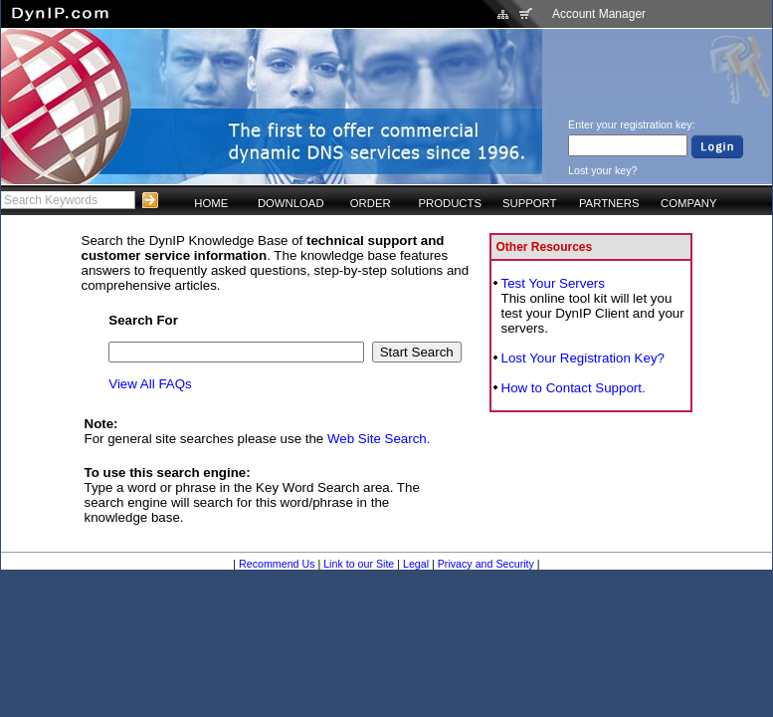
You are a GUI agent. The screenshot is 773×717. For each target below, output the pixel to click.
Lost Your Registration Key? (583, 358)
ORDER (370, 203)
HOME (211, 203)
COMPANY (688, 203)
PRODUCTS (450, 203)
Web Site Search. (378, 438)
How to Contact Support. (573, 387)
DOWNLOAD (291, 203)
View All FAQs (149, 383)
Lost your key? (602, 170)
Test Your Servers (553, 283)
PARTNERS (609, 203)
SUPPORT (529, 203)
